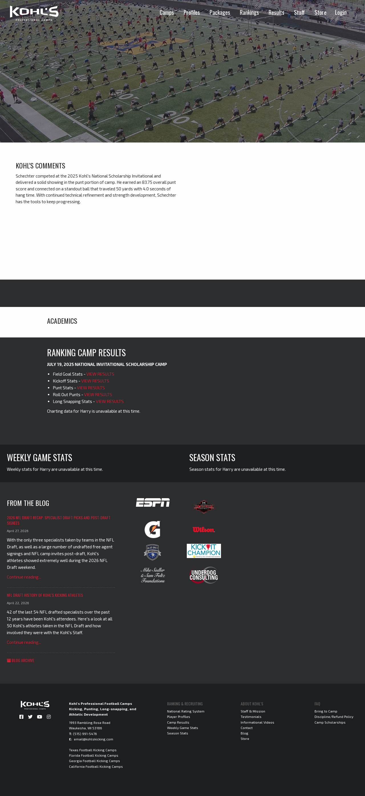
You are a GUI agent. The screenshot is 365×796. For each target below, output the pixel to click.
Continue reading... (24, 576)
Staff (299, 12)
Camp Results (178, 722)
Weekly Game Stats (182, 728)
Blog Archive (20, 660)
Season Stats (177, 733)
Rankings (249, 12)
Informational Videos (257, 722)
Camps (167, 12)
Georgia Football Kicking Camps (94, 761)
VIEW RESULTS (100, 373)
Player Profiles (178, 716)
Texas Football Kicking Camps (93, 750)
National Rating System (185, 711)
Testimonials (251, 716)
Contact (247, 728)
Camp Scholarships (330, 722)
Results (276, 12)
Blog (244, 733)
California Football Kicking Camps (96, 766)
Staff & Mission (253, 711)
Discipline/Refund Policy (334, 716)
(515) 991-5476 (85, 734)
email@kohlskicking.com (93, 739)
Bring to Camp (326, 711)
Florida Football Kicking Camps (93, 755)
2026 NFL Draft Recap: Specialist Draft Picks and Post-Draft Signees (58, 520)
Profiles (192, 12)
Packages (220, 12)
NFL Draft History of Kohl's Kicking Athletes (45, 595)
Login (340, 12)
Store (321, 12)
